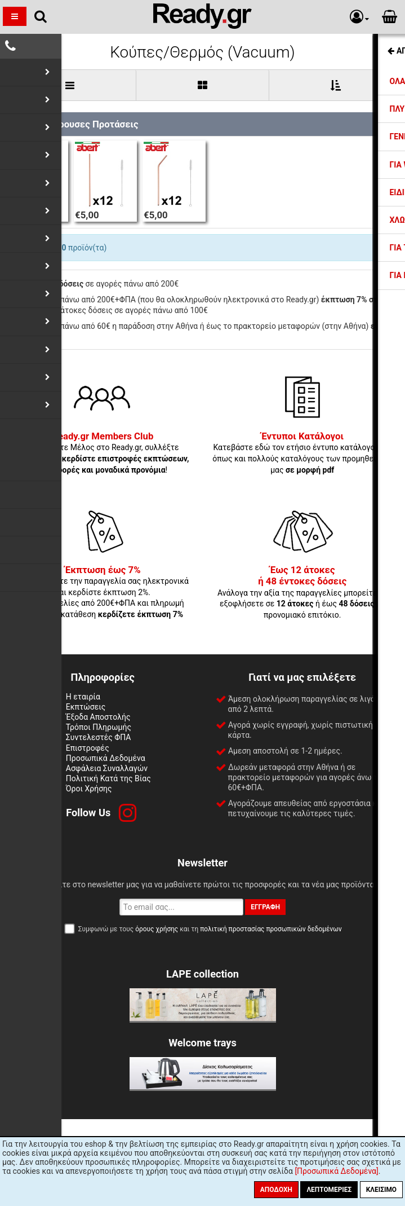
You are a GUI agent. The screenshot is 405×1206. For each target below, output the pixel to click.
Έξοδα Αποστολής (98, 716)
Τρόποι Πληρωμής (98, 727)
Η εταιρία (83, 696)
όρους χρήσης (156, 929)
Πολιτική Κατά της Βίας (108, 778)
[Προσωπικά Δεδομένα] (336, 1171)
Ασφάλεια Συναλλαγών (107, 768)
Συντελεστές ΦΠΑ (98, 737)
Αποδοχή (276, 1190)
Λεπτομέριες (328, 1190)
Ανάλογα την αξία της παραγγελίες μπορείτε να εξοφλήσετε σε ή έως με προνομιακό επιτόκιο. (302, 592)
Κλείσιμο (381, 1190)
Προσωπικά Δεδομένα (105, 758)
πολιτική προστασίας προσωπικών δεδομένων (270, 929)
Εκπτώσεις (85, 706)
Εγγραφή (265, 907)
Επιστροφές (87, 747)
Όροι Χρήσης (89, 788)
